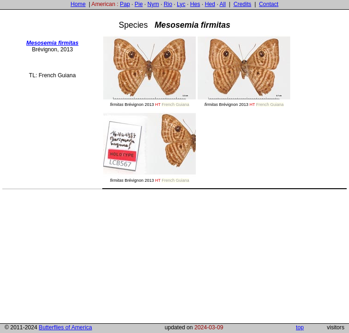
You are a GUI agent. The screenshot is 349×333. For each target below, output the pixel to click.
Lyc (181, 4)
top (300, 327)
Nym (153, 4)
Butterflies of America (65, 327)
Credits (242, 4)
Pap (125, 4)
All (222, 4)
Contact (269, 4)
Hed (210, 4)
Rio (168, 4)
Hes (195, 4)
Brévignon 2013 (149, 71)
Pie (139, 4)
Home (77, 4)
